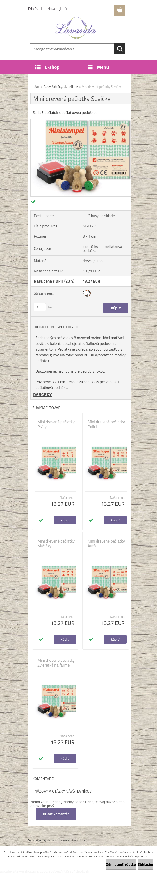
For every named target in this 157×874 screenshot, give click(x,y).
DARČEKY (42, 395)
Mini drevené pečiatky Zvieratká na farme (56, 662)
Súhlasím (145, 864)
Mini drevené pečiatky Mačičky (56, 543)
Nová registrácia (59, 8)
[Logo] (75, 28)
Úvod (37, 86)
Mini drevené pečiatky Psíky (56, 424)
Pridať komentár (56, 814)
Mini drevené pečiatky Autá (106, 543)
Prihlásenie (36, 8)
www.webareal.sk (72, 839)
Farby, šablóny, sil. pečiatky (61, 86)
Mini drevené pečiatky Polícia (106, 424)
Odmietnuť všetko (121, 864)
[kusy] (40, 307)
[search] (119, 48)
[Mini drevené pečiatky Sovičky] (81, 121)
